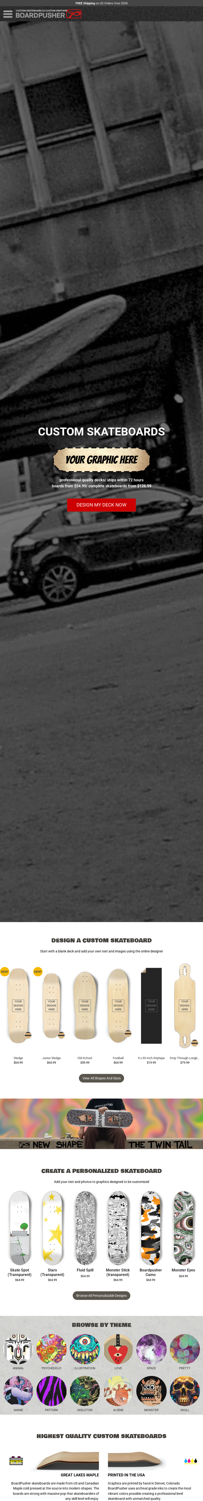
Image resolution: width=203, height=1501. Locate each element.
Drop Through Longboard (185, 1058)
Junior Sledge (51, 1058)
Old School (84, 1058)
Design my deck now (101, 505)
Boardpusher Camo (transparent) (150, 1272)
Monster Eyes (183, 1270)
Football (118, 1058)
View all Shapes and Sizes (101, 1078)
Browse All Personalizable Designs (101, 1296)
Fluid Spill (85, 1270)
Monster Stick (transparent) (118, 1272)
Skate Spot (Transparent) (20, 1272)
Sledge (18, 1058)
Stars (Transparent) (52, 1272)
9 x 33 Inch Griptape (151, 1058)
